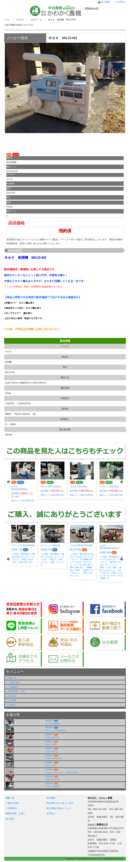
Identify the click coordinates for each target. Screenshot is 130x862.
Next (121, 96)
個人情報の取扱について (59, 808)
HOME (7, 20)
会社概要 (104, 2)
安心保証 (11, 696)
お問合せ (120, 2)
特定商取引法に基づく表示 (60, 803)
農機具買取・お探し (16, 691)
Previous (8, 96)
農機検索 (20, 20)
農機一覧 (11, 678)
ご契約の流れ (13, 682)
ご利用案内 (12, 687)
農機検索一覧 (36, 20)
